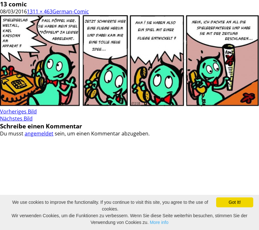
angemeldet (39, 133)
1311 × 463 (39, 11)
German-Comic (70, 11)
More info (159, 222)
